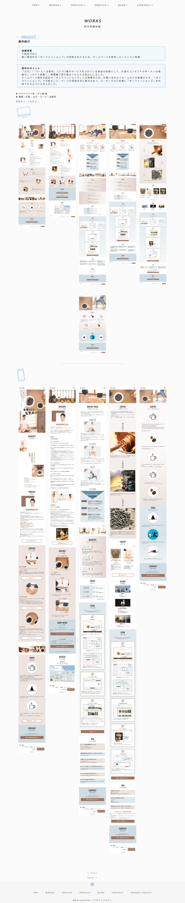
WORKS (54, 5)
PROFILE (100, 5)
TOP (35, 5)
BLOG (122, 5)
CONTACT (144, 5)
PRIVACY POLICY (141, 893)
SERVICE (77, 5)
